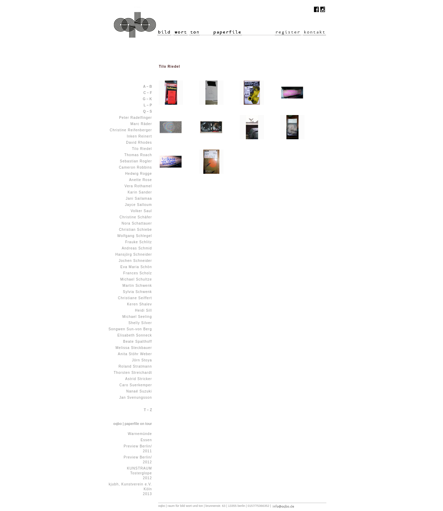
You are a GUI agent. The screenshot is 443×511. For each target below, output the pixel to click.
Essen (146, 440)
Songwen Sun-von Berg (130, 329)
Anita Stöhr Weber (135, 354)
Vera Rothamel (138, 186)
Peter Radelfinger (135, 118)
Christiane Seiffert (135, 298)
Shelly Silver (140, 323)
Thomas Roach (138, 155)
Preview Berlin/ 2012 (138, 459)
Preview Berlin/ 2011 (138, 448)
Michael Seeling (137, 317)
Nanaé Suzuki (139, 391)
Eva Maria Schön (136, 267)
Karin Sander (140, 192)
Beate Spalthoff (137, 341)
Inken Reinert (139, 136)
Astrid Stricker (138, 379)
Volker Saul (141, 211)
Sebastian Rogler (136, 161)
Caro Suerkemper (135, 385)
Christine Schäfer (135, 217)
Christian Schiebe (135, 229)
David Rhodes (139, 142)
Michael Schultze (136, 279)
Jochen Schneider (135, 261)
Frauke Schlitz (138, 242)
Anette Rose (140, 180)
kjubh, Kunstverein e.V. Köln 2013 (130, 489)
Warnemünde (140, 434)
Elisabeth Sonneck (134, 335)
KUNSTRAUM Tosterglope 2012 (139, 473)
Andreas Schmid (137, 248)
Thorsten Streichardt (133, 373)
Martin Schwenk (137, 285)
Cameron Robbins (135, 167)
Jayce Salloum (138, 205)
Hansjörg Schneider (133, 254)
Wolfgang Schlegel (134, 236)
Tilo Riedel (142, 149)
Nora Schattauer (136, 223)
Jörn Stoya (142, 360)
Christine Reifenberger (131, 130)
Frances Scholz (137, 273)
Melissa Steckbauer (134, 348)
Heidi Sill (143, 310)
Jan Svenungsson (135, 397)
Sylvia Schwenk (137, 292)
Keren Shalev (139, 304)
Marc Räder (141, 124)
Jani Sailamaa (139, 198)
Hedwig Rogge (138, 174)
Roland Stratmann (135, 366)
